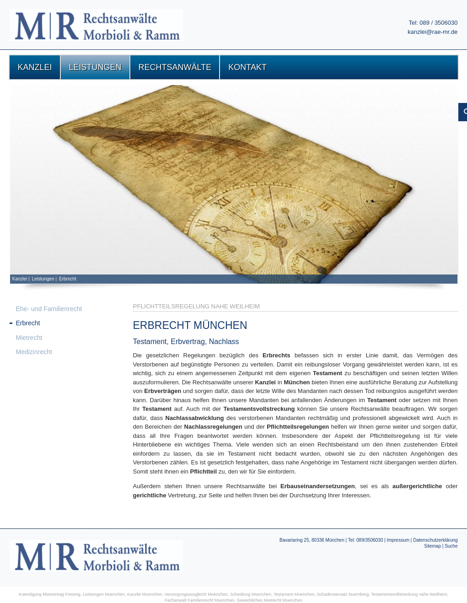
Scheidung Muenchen (250, 594)
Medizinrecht (34, 351)
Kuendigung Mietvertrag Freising (50, 594)
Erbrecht (67, 278)
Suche (451, 546)
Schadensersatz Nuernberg (343, 594)
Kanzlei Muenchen (144, 594)
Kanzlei (19, 278)
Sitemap (432, 546)
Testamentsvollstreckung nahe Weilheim (409, 594)
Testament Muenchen (294, 594)
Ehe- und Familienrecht (49, 308)
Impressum (398, 540)
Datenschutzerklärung (435, 540)
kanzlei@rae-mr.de (432, 31)
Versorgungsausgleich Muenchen (196, 594)
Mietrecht (29, 337)
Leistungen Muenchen (104, 594)
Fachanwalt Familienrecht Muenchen (199, 600)
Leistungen (43, 278)
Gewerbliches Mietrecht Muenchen (270, 600)
